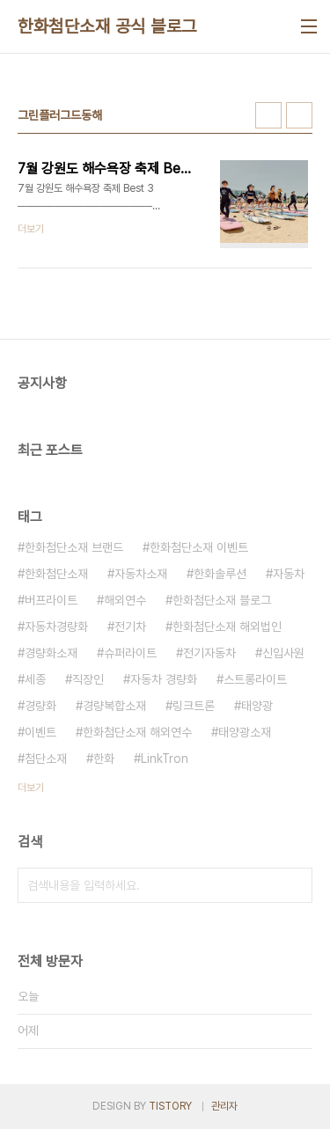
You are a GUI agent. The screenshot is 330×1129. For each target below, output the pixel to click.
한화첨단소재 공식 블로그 (107, 26)
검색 (295, 885)
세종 (35, 679)
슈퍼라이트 (130, 653)
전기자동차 (209, 653)
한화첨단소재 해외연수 (137, 732)
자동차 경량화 (163, 679)
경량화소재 (51, 653)
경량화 (40, 706)
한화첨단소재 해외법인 (227, 626)
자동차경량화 (56, 626)
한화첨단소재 (56, 574)
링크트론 (193, 706)
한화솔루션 (220, 574)
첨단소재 (46, 758)
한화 (103, 758)
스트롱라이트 (255, 679)
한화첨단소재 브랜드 (74, 547)
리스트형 (299, 115)
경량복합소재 (114, 706)
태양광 (257, 706)
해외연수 (125, 600)
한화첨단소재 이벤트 (199, 547)
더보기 (31, 787)
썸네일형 (268, 115)
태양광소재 (244, 732)
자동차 (288, 574)
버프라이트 (51, 600)
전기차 (130, 626)
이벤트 (40, 732)
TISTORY (170, 1106)
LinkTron (164, 758)
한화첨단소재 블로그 (221, 600)
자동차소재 (140, 574)
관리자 (224, 1106)
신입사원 (283, 653)
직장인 (88, 679)
